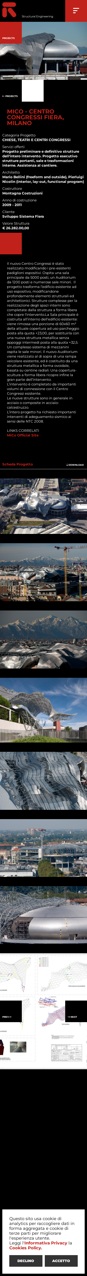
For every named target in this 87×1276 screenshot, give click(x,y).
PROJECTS (11, 91)
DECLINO (25, 1261)
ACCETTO (61, 1261)
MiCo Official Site (23, 435)
